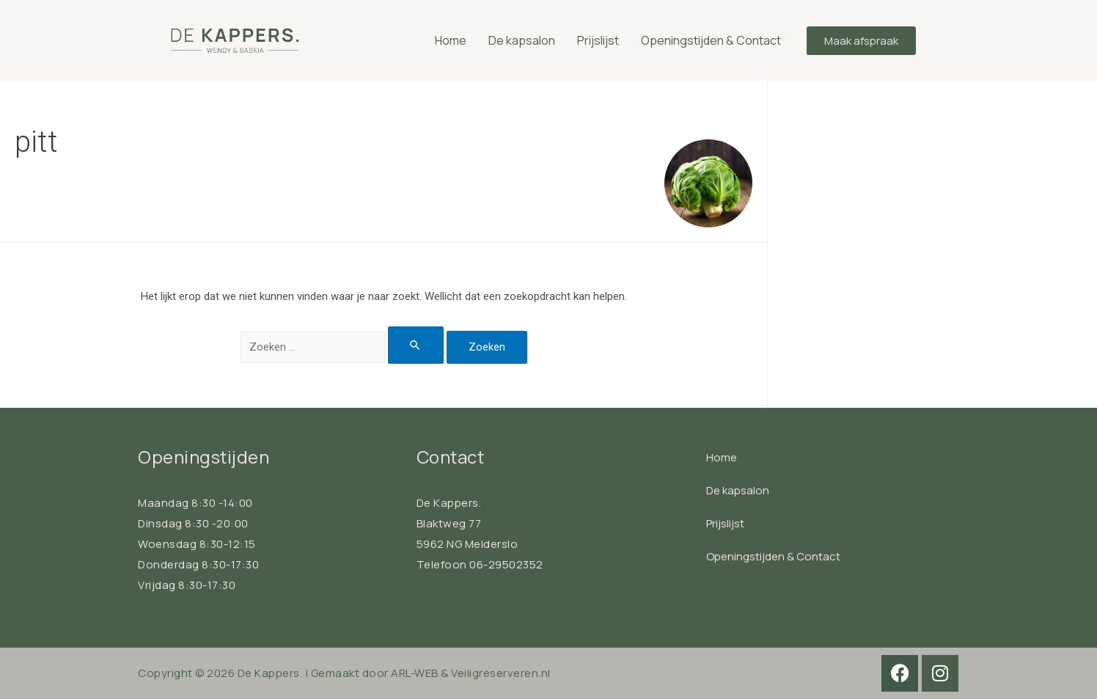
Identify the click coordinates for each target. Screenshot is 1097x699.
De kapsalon (521, 40)
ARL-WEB (415, 673)
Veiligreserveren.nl (501, 673)
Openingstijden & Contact (711, 40)
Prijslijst (598, 40)
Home (450, 40)
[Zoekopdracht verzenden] (416, 345)
